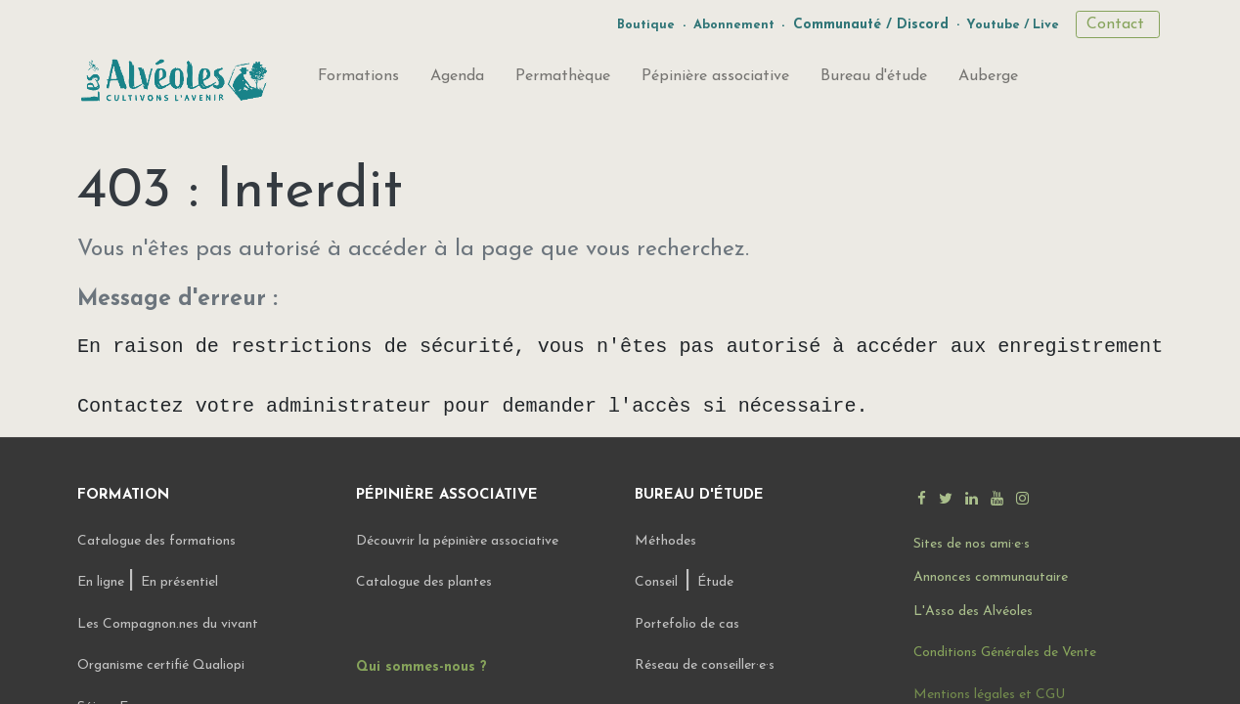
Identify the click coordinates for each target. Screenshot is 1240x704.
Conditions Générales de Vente (1004, 652)
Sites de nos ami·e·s (971, 544)
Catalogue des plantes (424, 582)
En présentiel (179, 582)
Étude (715, 582)
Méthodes (665, 541)
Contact (1118, 24)
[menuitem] (358, 80)
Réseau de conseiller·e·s (705, 665)
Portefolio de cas (687, 624)
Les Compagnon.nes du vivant (167, 624)
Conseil (656, 582)
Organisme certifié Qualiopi (160, 665)
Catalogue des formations (156, 541)
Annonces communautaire (990, 577)
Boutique (646, 25)
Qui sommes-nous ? (421, 667)
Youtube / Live (1012, 25)
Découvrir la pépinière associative (459, 541)
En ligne (102, 582)
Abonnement (734, 25)
